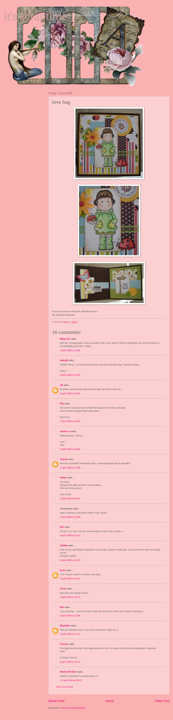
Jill (61, 385)
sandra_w (65, 431)
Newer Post (56, 701)
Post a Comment (64, 687)
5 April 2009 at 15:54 (70, 578)
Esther (63, 477)
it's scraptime (35, 16)
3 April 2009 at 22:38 (70, 467)
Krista (63, 588)
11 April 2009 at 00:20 (70, 680)
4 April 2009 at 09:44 (70, 498)
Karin (63, 570)
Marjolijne (65, 625)
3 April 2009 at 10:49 (70, 375)
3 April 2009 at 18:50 (70, 449)
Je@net (64, 459)
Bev (62, 527)
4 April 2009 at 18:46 (70, 517)
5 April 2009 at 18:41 (70, 597)
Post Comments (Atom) (73, 707)
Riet (62, 403)
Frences (64, 644)
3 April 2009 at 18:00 (70, 421)
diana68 (64, 360)
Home (110, 701)
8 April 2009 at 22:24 (70, 662)
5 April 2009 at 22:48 (70, 615)
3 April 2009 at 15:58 (70, 393)
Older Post (162, 701)
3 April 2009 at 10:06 (70, 350)
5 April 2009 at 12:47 (70, 560)
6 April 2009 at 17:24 (70, 634)
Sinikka (64, 545)
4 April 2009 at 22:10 (70, 535)
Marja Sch (65, 338)
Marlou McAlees (68, 671)
